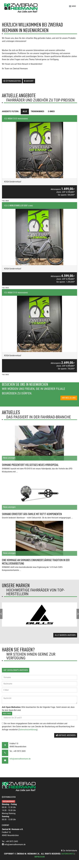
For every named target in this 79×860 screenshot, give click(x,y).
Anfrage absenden (66, 735)
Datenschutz (67, 854)
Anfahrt (29, 81)
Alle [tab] (25, 111)
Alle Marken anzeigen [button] (65, 635)
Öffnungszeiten (12, 81)
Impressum (39, 857)
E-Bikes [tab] (51, 111)
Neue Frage (7, 713)
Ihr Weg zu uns (69, 398)
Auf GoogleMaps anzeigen (15, 670)
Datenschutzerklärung (28, 729)
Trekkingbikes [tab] (37, 111)
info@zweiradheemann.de (20, 759)
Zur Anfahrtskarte (69, 850)
